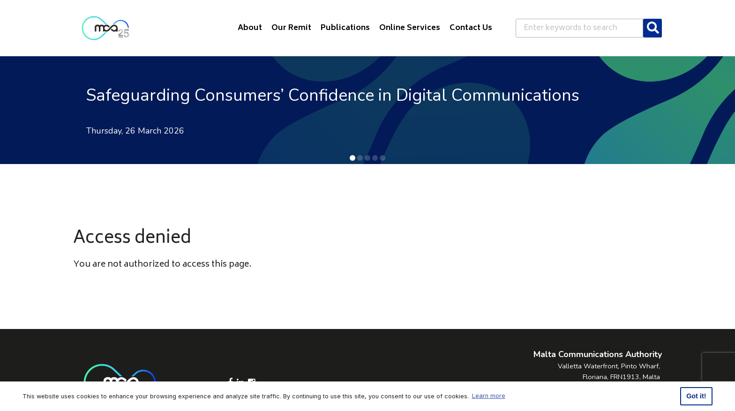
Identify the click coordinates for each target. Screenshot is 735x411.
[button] (352, 158)
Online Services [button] (409, 28)
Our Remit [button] (291, 28)
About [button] (250, 28)
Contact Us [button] (471, 28)
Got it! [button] (696, 396)
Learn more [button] (488, 395)
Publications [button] (345, 28)
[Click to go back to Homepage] (105, 28)
